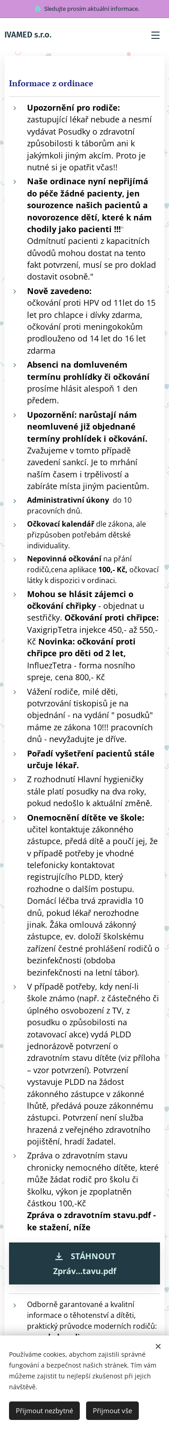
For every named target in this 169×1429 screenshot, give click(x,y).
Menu (155, 35)
